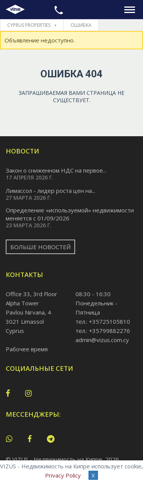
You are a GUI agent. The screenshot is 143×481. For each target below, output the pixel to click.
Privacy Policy (63, 475)
